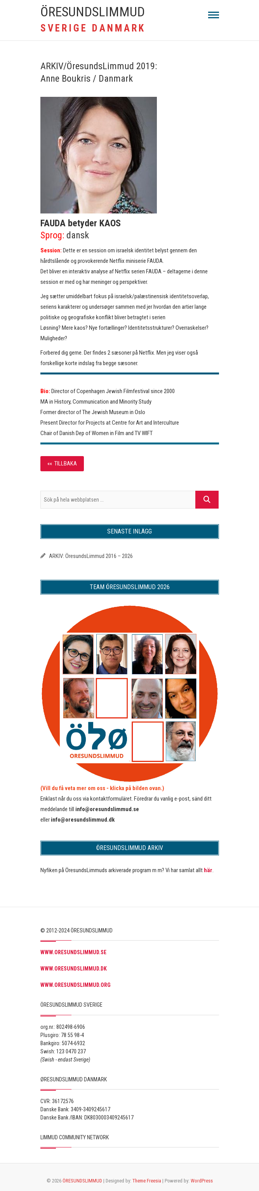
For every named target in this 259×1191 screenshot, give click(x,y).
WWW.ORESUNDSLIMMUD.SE (73, 952)
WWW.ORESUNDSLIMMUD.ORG (75, 985)
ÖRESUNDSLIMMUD (92, 11)
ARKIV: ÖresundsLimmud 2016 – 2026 (91, 556)
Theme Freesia (146, 1181)
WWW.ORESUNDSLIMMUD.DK (73, 968)
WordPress (202, 1181)
